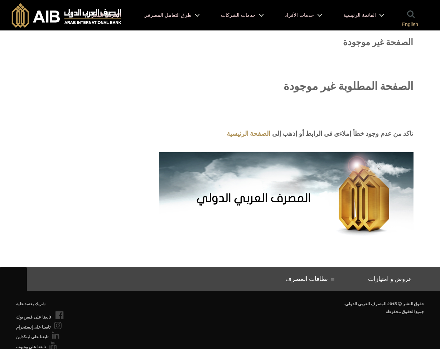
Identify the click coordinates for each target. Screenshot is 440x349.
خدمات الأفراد (299, 15)
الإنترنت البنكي (106, 15)
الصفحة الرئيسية (248, 133)
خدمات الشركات (238, 15)
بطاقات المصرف (308, 279)
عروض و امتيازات (391, 279)
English (410, 24)
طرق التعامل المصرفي (168, 15)
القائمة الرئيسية (359, 15)
